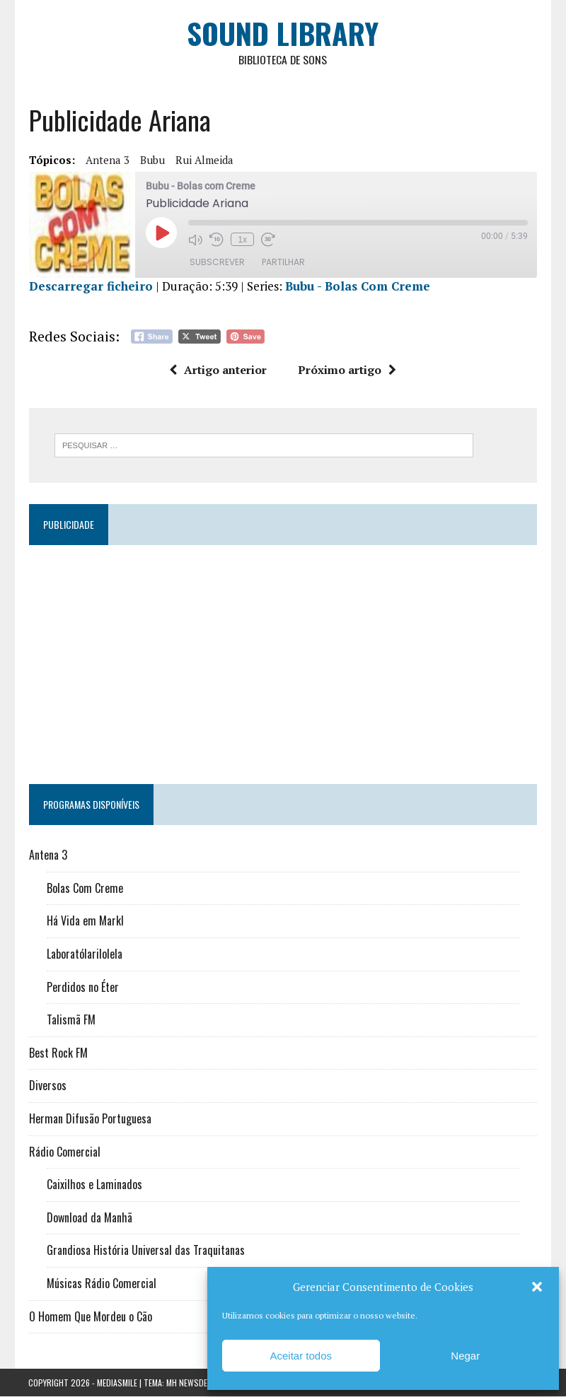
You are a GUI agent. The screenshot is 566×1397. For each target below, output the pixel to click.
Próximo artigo (348, 370)
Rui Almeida (204, 160)
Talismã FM (70, 1020)
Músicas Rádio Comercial (101, 1283)
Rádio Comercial (64, 1151)
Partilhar (282, 263)
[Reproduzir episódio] (160, 233)
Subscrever (216, 263)
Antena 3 (107, 160)
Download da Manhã (89, 1218)
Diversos (47, 1085)
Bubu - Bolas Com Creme (356, 287)
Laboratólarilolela (84, 954)
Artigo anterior (218, 370)
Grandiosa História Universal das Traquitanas (145, 1250)
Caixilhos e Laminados (94, 1184)
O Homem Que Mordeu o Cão (89, 1316)
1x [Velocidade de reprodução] (241, 240)
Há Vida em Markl (84, 921)
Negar (465, 1356)
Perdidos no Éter (82, 987)
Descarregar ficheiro (90, 287)
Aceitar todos (301, 1356)
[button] (537, 1287)
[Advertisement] (283, 659)
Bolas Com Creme (84, 888)
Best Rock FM (57, 1053)
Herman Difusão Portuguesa (89, 1119)
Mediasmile (117, 1383)
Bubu (151, 160)
